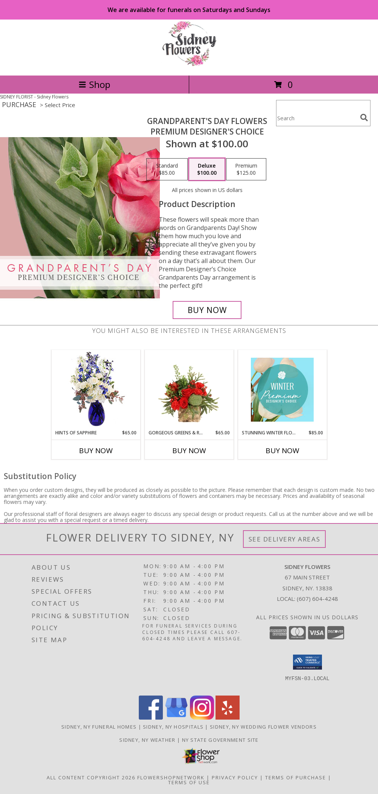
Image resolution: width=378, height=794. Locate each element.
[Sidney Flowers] (189, 64)
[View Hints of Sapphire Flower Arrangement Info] (95, 390)
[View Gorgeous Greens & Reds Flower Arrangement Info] (189, 390)
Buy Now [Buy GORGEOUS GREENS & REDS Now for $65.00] (189, 450)
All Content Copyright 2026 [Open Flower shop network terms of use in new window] (91, 777)
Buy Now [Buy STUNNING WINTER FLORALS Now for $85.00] (282, 450)
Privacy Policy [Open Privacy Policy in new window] (235, 777)
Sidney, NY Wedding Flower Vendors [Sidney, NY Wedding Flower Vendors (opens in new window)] (263, 726)
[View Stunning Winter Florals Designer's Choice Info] (282, 389)
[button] (307, 662)
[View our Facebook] (151, 717)
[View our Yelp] (228, 717)
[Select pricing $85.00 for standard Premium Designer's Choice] (167, 169)
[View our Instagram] (202, 717)
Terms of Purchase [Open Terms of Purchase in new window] (295, 777)
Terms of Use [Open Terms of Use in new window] (189, 782)
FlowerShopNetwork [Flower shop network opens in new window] (171, 777)
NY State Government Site (220, 740)
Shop (94, 84)
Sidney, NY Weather (147, 740)
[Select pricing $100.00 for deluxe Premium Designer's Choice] (207, 169)
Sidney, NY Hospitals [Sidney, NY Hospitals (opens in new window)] (173, 726)
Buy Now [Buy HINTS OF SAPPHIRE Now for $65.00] (96, 450)
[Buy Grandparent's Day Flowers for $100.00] (207, 310)
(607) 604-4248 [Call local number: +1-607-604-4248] (317, 598)
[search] (364, 117)
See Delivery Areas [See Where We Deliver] (284, 539)
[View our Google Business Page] (176, 717)
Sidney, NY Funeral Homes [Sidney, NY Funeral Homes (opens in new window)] (99, 726)
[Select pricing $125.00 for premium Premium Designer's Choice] (246, 169)
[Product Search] (316, 118)
